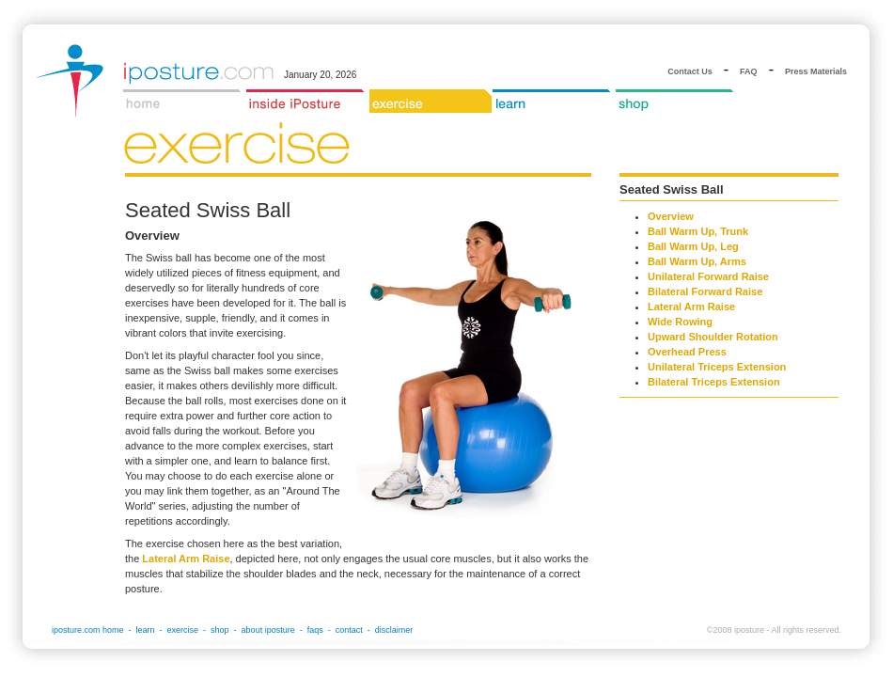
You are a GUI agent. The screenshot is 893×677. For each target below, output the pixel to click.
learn (145, 630)
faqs (315, 630)
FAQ (749, 71)
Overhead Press (687, 351)
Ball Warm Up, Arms (697, 261)
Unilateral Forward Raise (708, 276)
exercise (183, 630)
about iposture (268, 630)
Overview (671, 216)
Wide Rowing (680, 321)
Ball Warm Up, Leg (693, 246)
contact (349, 630)
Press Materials (816, 71)
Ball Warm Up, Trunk (698, 231)
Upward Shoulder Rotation (713, 336)
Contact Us (690, 71)
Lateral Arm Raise (185, 558)
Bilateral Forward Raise (705, 291)
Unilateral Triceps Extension (717, 366)
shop (220, 630)
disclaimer (394, 630)
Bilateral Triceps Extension (714, 381)
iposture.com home (88, 630)
